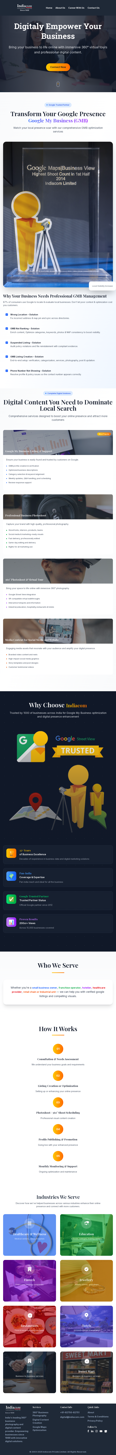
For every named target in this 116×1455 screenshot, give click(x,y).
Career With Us (76, 8)
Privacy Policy (95, 1420)
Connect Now (58, 67)
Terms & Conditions (98, 1416)
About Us (60, 8)
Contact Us (94, 8)
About (91, 1412)
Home (49, 8)
